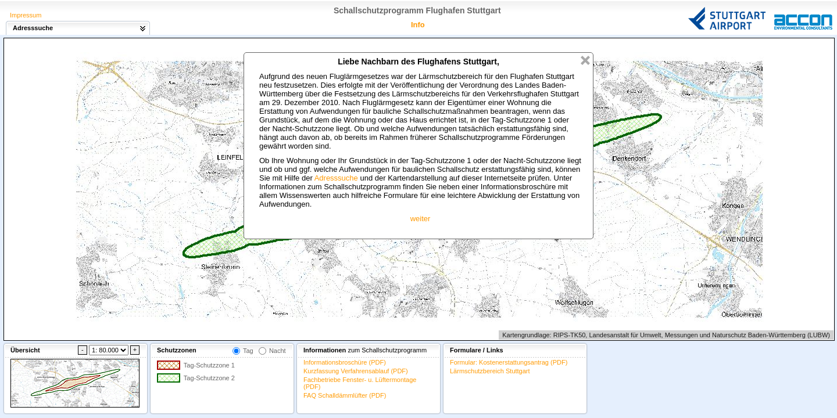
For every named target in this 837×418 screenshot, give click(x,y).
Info (418, 24)
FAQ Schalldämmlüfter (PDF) (344, 395)
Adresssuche (336, 178)
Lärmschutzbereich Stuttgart (490, 370)
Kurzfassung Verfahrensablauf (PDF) (355, 370)
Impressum (25, 15)
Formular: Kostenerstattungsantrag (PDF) (508, 362)
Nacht (277, 350)
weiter (420, 218)
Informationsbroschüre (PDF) (344, 362)
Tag (248, 350)
